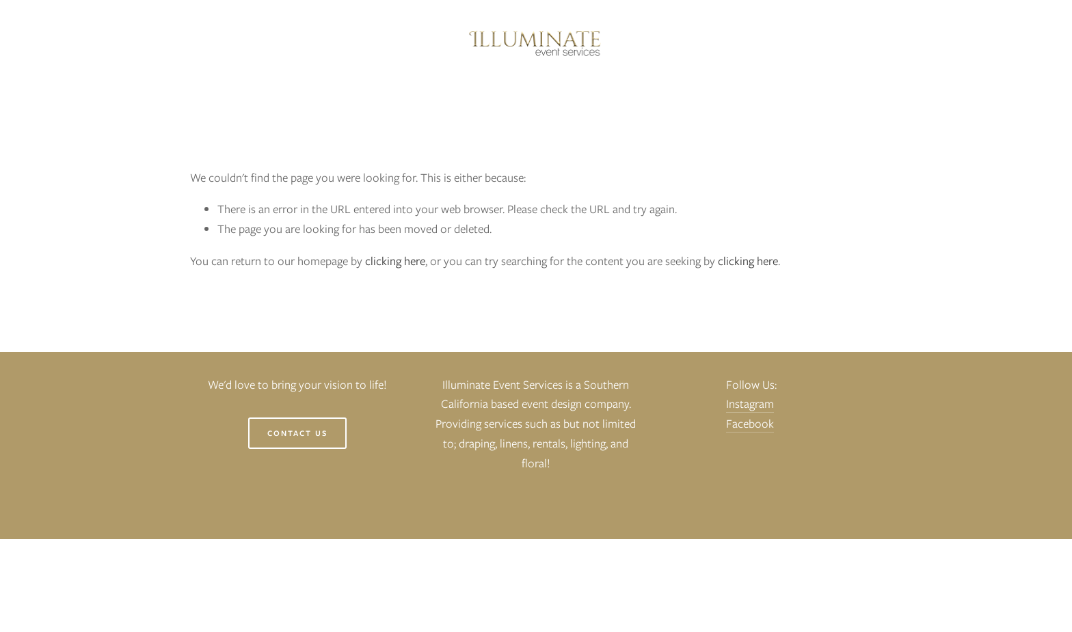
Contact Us (297, 433)
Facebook (750, 423)
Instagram (750, 404)
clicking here (395, 261)
